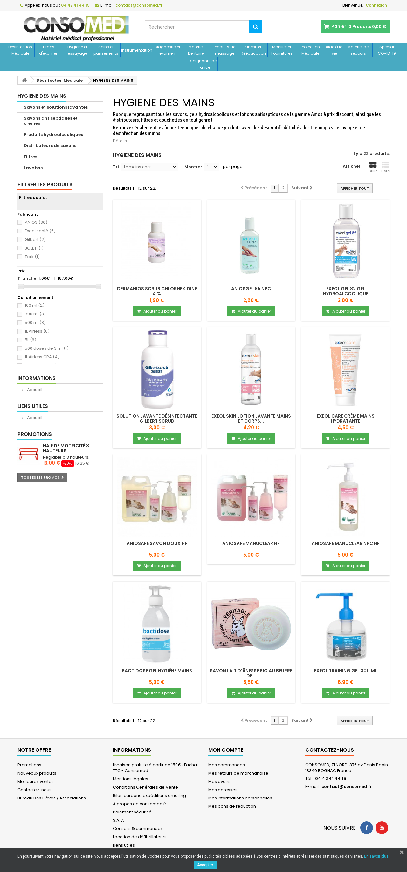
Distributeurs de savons (50, 146)
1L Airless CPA (42, 357)
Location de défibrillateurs (140, 837)
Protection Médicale (310, 50)
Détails (120, 141)
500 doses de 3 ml (47, 348)
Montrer (193, 167)
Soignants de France (203, 64)
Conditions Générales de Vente (145, 787)
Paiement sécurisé (132, 812)
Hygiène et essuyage (77, 50)
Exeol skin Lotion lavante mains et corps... (251, 418)
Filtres (30, 157)
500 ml (35, 323)
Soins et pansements (105, 50)
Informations (36, 378)
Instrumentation (136, 50)
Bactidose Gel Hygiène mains (157, 670)
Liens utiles (32, 406)
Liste (385, 167)
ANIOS (36, 222)
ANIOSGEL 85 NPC (251, 288)
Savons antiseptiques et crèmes (51, 120)
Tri (116, 167)
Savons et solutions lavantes (56, 107)
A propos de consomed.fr (139, 804)
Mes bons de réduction (232, 806)
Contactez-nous (34, 790)
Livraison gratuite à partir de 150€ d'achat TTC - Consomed (155, 768)
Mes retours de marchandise (238, 773)
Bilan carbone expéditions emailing (149, 795)
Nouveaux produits (36, 773)
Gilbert (35, 239)
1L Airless (37, 331)
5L (30, 340)
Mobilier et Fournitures (282, 50)
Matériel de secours (358, 50)
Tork (32, 257)
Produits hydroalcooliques (53, 134)
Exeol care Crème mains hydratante (346, 418)
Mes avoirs (219, 781)
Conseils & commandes (138, 829)
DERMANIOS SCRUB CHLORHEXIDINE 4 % (157, 291)
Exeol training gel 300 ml (345, 670)
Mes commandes (226, 765)
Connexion (376, 5)
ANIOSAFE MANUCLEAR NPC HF (346, 543)
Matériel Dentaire (196, 50)
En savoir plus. (377, 856)
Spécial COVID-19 (387, 50)
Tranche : (27, 278)
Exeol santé (40, 231)
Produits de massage (224, 50)
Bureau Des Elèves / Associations (51, 798)
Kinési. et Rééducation (253, 50)
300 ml (35, 314)
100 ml (35, 305)
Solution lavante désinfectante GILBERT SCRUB (156, 418)
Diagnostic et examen (167, 50)
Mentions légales (130, 779)
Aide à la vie (334, 50)
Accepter (205, 865)
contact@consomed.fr (346, 787)
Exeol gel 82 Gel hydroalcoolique (345, 291)
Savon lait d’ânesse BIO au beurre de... (251, 673)
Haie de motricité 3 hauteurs (66, 448)
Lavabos (33, 168)
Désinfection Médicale (20, 50)
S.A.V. (118, 820)
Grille (372, 167)
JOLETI (34, 248)
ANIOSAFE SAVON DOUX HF (157, 543)
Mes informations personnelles (240, 798)
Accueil (34, 390)
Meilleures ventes (35, 781)
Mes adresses (223, 790)
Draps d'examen (49, 50)
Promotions (34, 434)
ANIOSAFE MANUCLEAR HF (251, 543)
